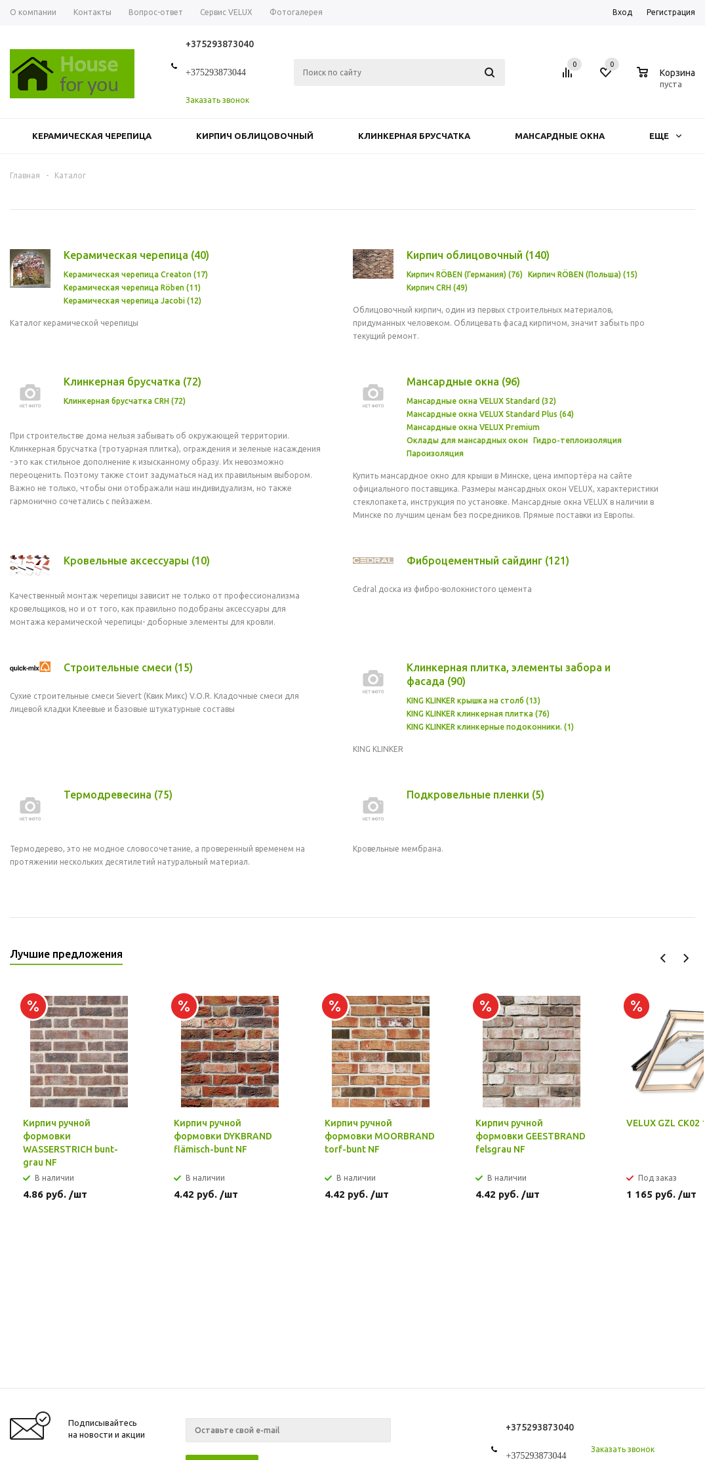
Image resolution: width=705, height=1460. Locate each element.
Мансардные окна (560, 135)
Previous (663, 958)
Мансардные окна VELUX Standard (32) (481, 401)
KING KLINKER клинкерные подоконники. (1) (490, 726)
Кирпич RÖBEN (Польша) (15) (582, 274)
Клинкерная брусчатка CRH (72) (125, 401)
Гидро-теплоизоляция (577, 440)
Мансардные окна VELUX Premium (473, 427)
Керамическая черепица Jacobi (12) (132, 300)
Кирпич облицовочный (254, 135)
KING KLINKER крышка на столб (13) (473, 700)
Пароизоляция (435, 453)
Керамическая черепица (91, 135)
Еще (665, 135)
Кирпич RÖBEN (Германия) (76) (465, 274)
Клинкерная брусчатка (414, 135)
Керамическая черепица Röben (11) (132, 287)
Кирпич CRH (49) (437, 287)
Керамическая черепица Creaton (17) (136, 274)
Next (685, 958)
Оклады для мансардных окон (467, 440)
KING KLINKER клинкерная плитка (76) (478, 713)
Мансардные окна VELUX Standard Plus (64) (490, 414)
